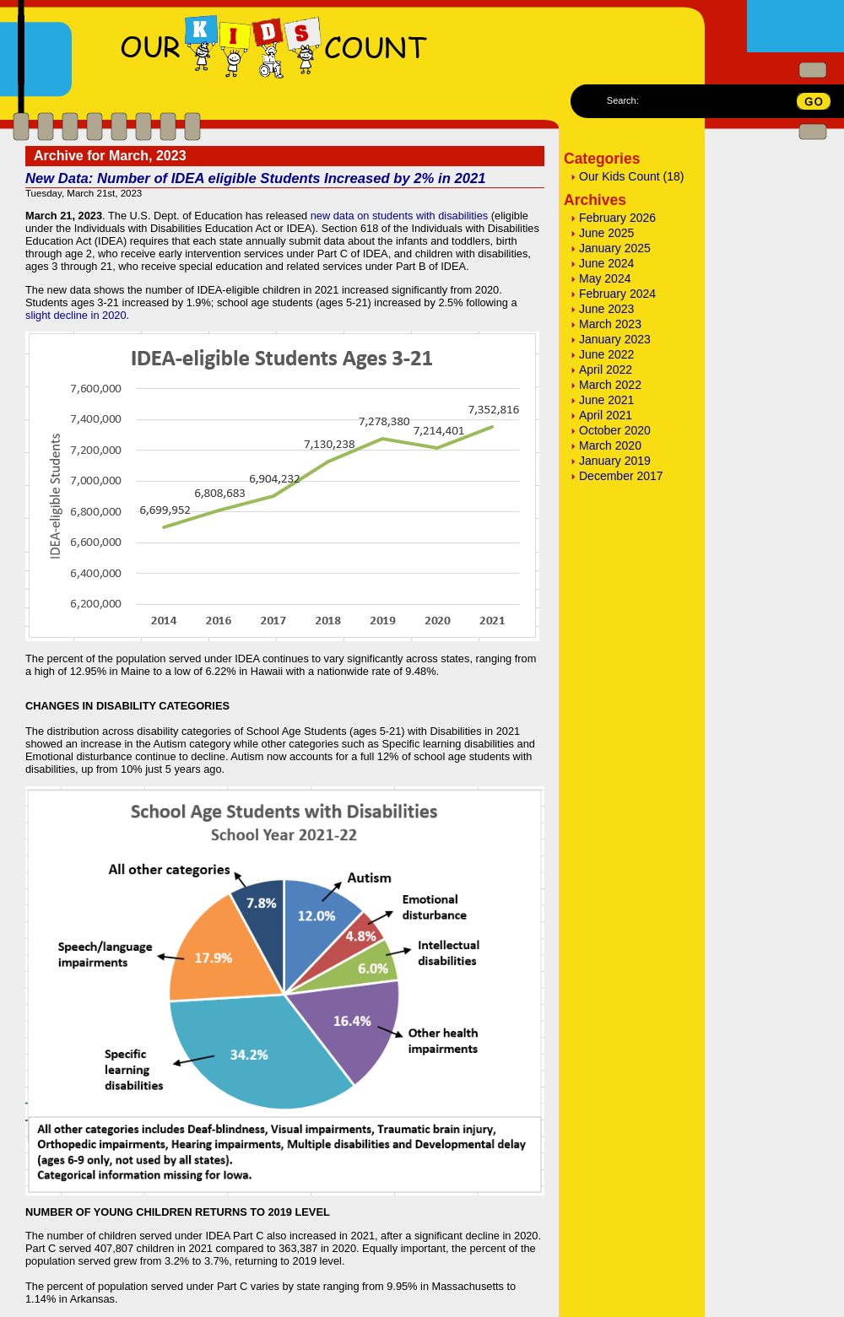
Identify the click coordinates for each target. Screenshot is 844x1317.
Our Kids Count (619, 176)
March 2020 (610, 445)
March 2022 (610, 384)
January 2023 (615, 339)
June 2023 (606, 309)
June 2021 (606, 400)
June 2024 (606, 263)
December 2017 (621, 476)
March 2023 (610, 324)
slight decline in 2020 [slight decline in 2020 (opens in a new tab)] (76, 315)
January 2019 (615, 460)
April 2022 (605, 369)
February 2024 (617, 293)
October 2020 (615, 430)
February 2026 (617, 217)
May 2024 (604, 278)
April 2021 (605, 415)
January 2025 (615, 248)
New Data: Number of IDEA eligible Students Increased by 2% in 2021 (255, 178)
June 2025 (606, 233)
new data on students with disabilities (400, 215)
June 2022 (606, 354)
